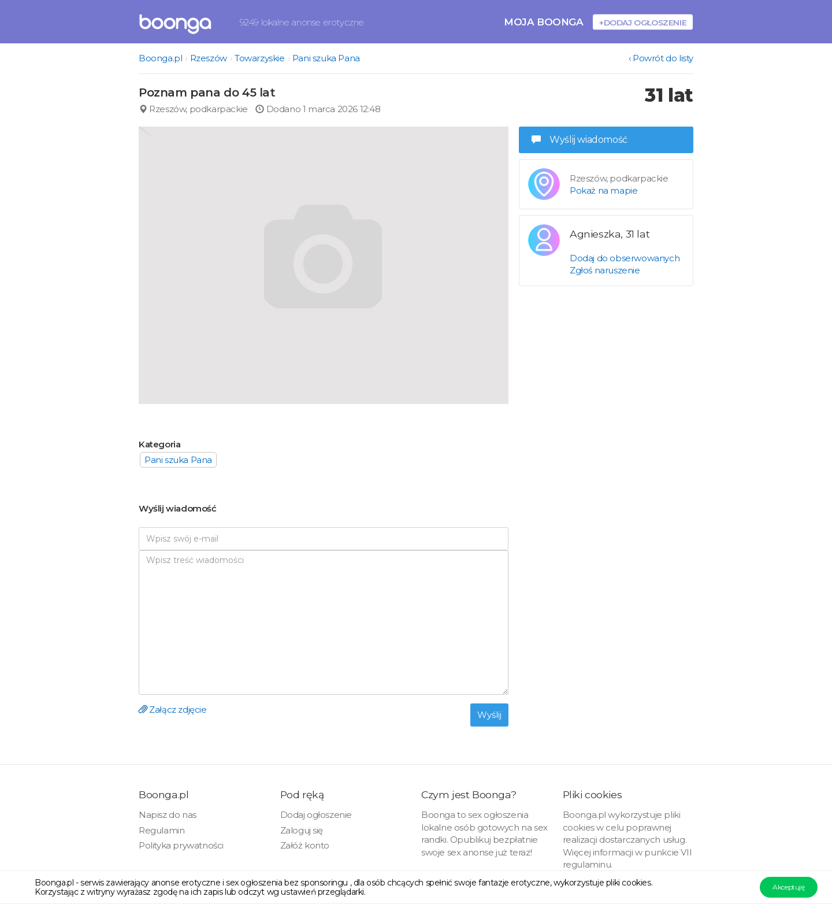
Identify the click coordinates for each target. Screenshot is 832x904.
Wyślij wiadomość (579, 139)
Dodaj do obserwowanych (624, 258)
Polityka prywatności (181, 845)
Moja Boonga (544, 21)
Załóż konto (305, 845)
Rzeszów (208, 58)
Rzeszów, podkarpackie (193, 108)
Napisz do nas (167, 814)
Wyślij (489, 714)
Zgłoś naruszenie (605, 270)
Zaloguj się (302, 830)
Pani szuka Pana (326, 58)
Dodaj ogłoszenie (316, 814)
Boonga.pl (160, 58)
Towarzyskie (260, 58)
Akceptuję (788, 887)
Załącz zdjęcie (173, 709)
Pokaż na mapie (603, 190)
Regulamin (161, 830)
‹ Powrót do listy (661, 58)
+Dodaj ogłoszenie (642, 22)
